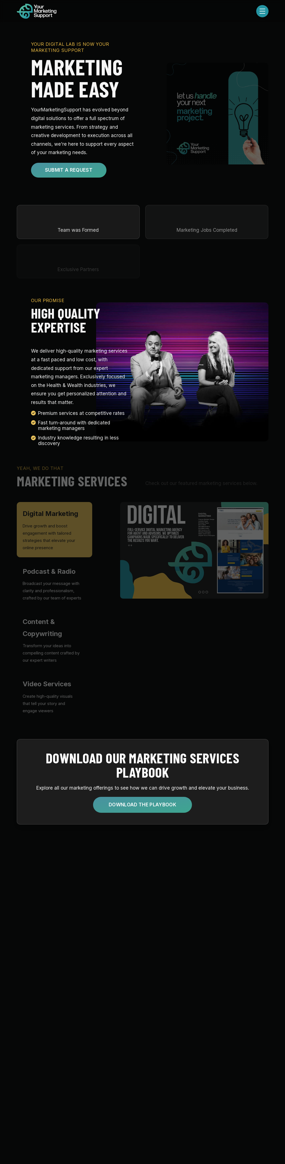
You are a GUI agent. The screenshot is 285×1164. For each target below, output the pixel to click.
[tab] (54, 529)
